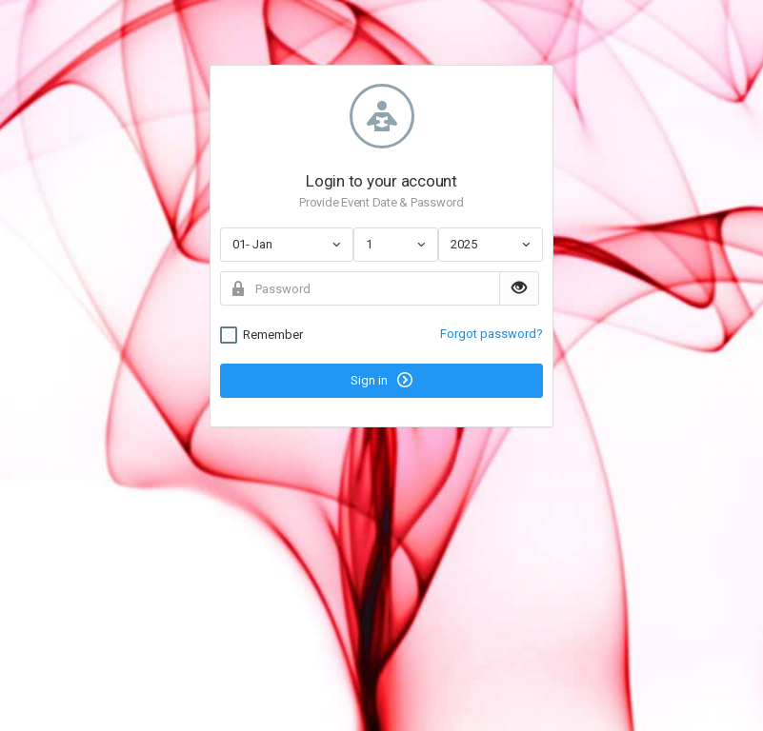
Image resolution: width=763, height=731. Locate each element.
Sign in (381, 379)
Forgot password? (491, 333)
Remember (261, 335)
